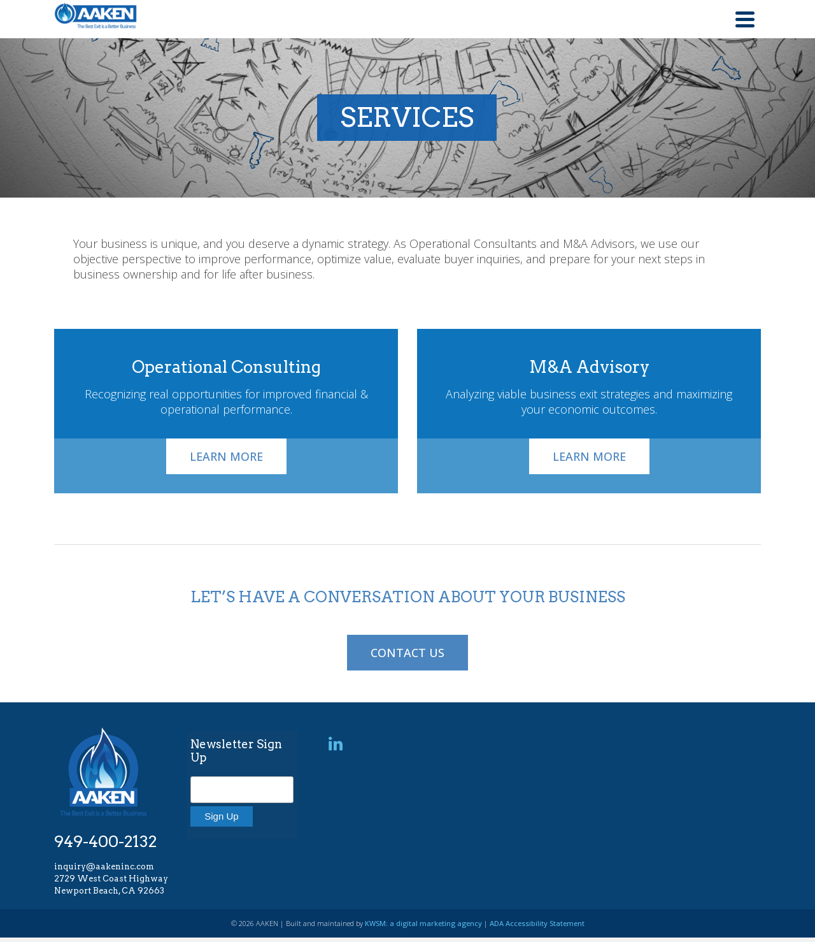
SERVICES (405, 117)
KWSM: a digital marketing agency (423, 923)
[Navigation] (745, 19)
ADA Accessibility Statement (537, 923)
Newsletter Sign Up (236, 750)
